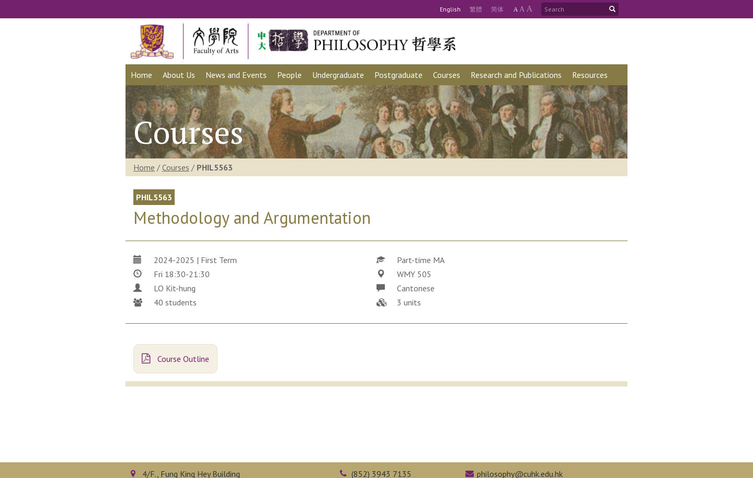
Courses (175, 167)
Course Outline (175, 359)
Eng (450, 9)
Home (144, 167)
